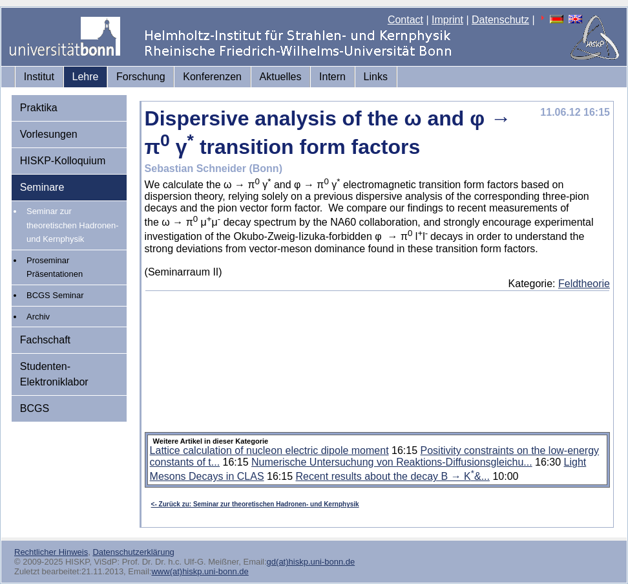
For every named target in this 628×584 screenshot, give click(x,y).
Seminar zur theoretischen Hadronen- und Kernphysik (72, 225)
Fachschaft (45, 339)
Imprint (447, 19)
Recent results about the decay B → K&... (393, 476)
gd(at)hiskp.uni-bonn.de (311, 562)
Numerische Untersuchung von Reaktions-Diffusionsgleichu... (391, 462)
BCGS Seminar (55, 295)
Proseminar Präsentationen (54, 267)
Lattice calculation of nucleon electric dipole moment (269, 450)
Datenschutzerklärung (133, 552)
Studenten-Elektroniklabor (54, 374)
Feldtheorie (584, 283)
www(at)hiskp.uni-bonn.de (199, 571)
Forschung (140, 76)
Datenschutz (500, 19)
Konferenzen (212, 76)
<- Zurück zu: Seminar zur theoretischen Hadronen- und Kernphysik (255, 504)
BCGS (34, 408)
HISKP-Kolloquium (63, 160)
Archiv (38, 316)
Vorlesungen (49, 134)
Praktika (39, 107)
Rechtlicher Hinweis (51, 552)
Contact (405, 19)
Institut (39, 76)
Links (376, 76)
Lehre (85, 76)
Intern (332, 76)
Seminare (42, 187)
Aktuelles (281, 76)
